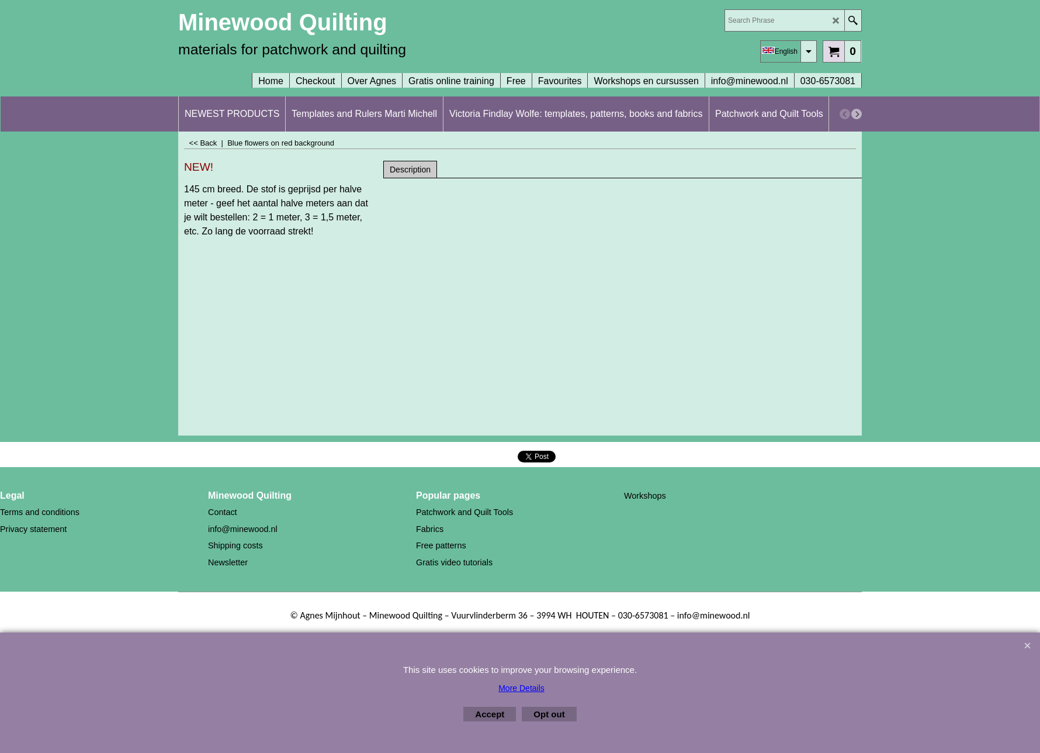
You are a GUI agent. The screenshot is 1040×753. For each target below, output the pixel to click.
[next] (856, 114)
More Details (521, 688)
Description (410, 169)
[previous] (845, 114)
